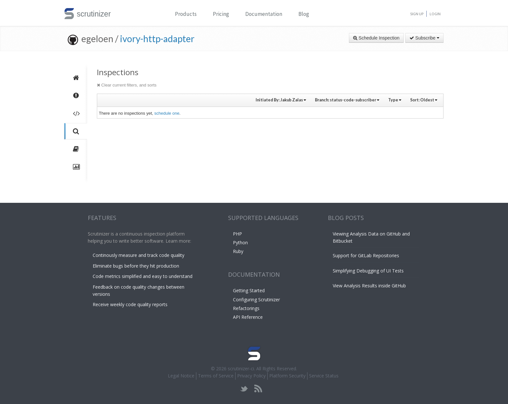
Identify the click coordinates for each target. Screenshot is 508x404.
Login (435, 13)
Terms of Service (216, 376)
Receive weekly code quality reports (130, 304)
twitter (244, 389)
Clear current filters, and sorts (126, 85)
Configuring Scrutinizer (256, 299)
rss (258, 389)
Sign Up (416, 13)
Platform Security (287, 376)
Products (186, 13)
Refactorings (246, 308)
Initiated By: (281, 100)
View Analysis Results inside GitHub (369, 286)
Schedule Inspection (376, 37)
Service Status (324, 376)
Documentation (263, 13)
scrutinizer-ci (241, 368)
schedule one (166, 113)
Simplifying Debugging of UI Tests (368, 271)
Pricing (221, 13)
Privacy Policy (251, 376)
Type (394, 100)
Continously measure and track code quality (138, 255)
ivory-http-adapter (157, 38)
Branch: (347, 100)
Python (240, 242)
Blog (303, 13)
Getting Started (249, 290)
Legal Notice (181, 376)
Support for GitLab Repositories (366, 255)
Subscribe (424, 37)
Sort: (423, 100)
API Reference (248, 317)
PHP (237, 234)
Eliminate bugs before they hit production (136, 266)
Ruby (238, 251)
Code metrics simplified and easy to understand (142, 276)
